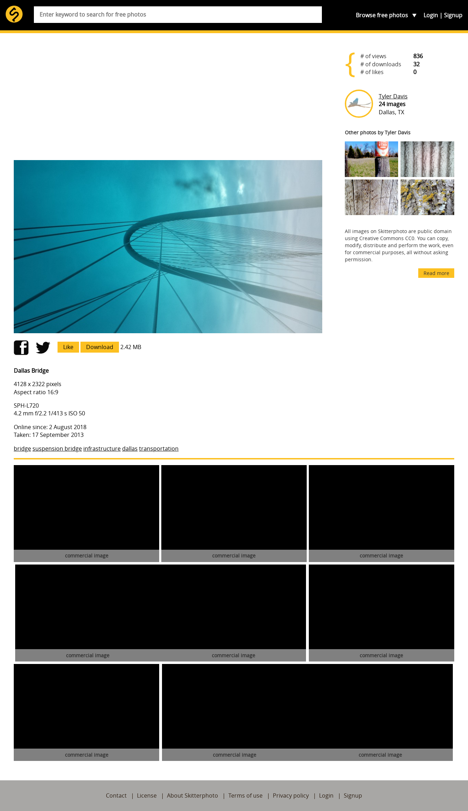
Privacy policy (291, 795)
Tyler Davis (393, 96)
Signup (453, 15)
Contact (116, 795)
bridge (22, 448)
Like (68, 347)
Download (99, 347)
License (147, 795)
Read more (436, 273)
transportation (159, 448)
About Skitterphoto (192, 795)
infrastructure (102, 448)
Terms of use (245, 795)
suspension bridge (57, 448)
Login (431, 15)
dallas (130, 448)
